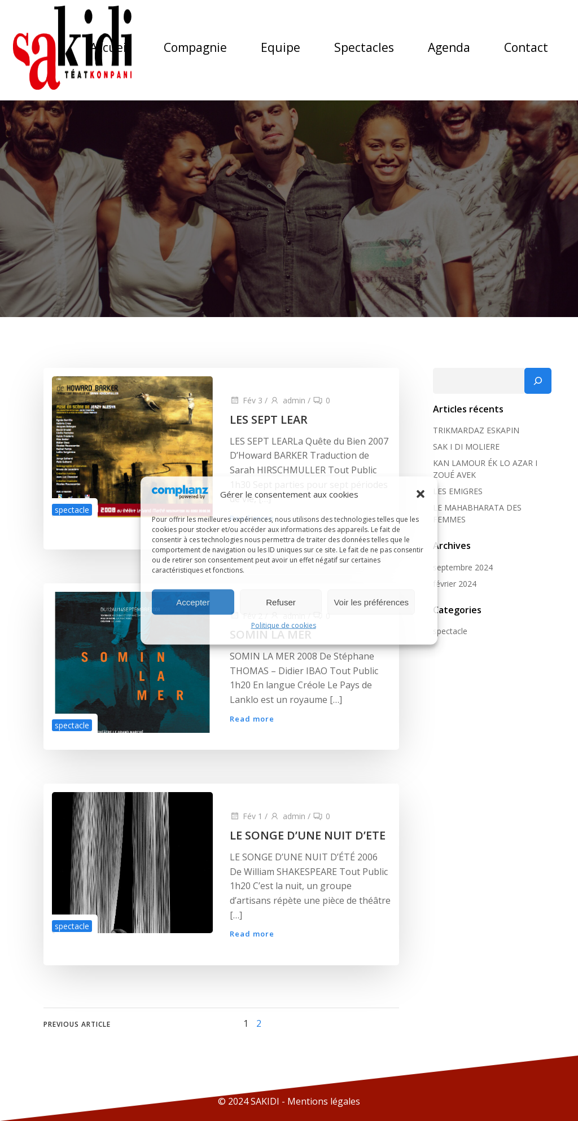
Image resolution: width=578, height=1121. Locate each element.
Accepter (192, 601)
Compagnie (195, 47)
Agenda (449, 47)
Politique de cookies (283, 625)
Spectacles (364, 47)
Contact (526, 47)
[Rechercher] (537, 381)
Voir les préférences (371, 601)
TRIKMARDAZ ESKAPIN (476, 430)
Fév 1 (246, 816)
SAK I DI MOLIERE (466, 446)
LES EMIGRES (458, 491)
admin (287, 400)
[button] (420, 493)
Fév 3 (246, 400)
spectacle (72, 509)
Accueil (110, 47)
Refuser (281, 601)
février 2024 (454, 583)
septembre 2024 (463, 567)
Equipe (280, 47)
